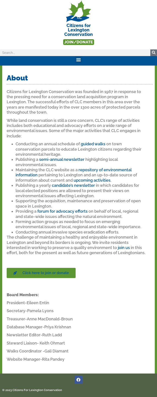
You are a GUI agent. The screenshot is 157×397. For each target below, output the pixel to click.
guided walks (93, 144)
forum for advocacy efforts (62, 211)
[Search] (153, 52)
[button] (78, 59)
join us (124, 247)
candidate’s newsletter (73, 185)
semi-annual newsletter (62, 159)
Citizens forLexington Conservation (78, 30)
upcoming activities (92, 180)
